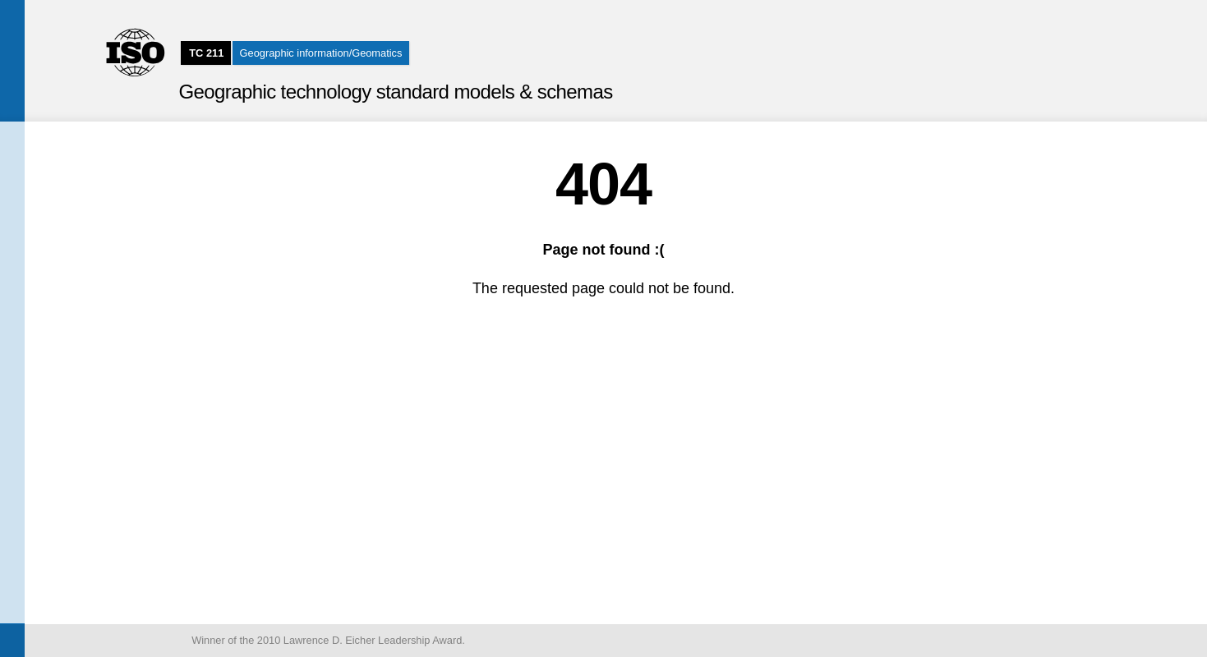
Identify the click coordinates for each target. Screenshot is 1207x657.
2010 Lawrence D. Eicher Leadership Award (359, 640)
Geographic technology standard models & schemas (395, 91)
